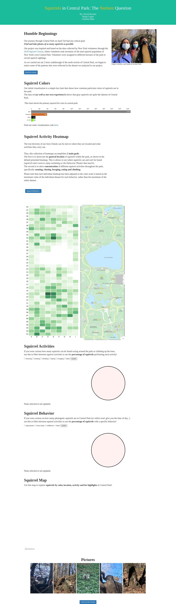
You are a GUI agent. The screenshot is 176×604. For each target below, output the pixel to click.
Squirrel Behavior (33, 191)
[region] (80, 519)
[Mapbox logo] (30, 549)
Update (73, 359)
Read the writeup (30, 72)
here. (56, 125)
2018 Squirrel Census (33, 51)
